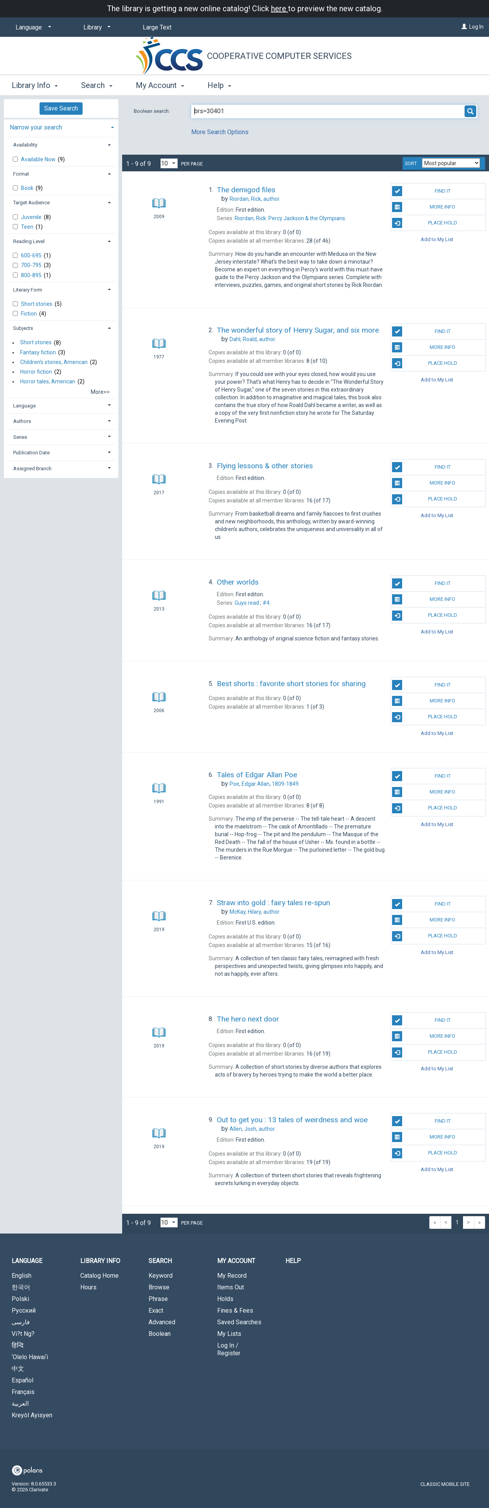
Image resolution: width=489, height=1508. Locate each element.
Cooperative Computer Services (279, 56)
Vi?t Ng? (23, 1333)
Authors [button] (22, 421)
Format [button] (21, 174)
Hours (88, 1287)
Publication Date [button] (31, 453)
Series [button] (20, 437)
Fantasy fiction (38, 352)
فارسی (21, 1322)
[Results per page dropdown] (169, 163)
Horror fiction (36, 372)
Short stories (37, 304)
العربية (20, 1403)
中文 (18, 1368)
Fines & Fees (235, 1310)
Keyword (161, 1275)
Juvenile (32, 217)
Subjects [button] (23, 328)
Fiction (29, 314)
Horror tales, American (47, 381)
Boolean (160, 1333)
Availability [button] (25, 145)
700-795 (32, 265)
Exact (156, 1310)
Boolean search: (152, 111)
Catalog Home (99, 1275)
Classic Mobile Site (445, 1484)
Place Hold (424, 223)
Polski (20, 1299)
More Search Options (220, 132)
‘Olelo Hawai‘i (30, 1357)
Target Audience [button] (31, 202)
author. (255, 199)
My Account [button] (160, 85)
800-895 (32, 275)
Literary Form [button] (27, 290)
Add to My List (437, 239)
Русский (24, 1310)
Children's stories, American (54, 362)
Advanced (162, 1322)
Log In (476, 27)
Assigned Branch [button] (32, 468)
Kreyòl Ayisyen (32, 1415)
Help (293, 1261)
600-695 (32, 255)
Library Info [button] (35, 85)
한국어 (21, 1287)
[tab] (61, 126)
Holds (225, 1299)
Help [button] (219, 85)
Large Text (157, 27)
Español (22, 1380)
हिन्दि (18, 1345)
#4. (253, 603)
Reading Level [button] (29, 241)
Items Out (230, 1287)
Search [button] (96, 85)
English (21, 1275)
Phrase (158, 1299)
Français (23, 1392)
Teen (28, 227)
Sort (411, 163)
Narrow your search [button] (36, 127)
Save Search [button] (61, 108)
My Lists (229, 1333)
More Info (423, 207)
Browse (159, 1287)
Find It (421, 191)
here (279, 8)
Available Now (39, 159)
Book (28, 188)
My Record (232, 1275)
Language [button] (24, 406)
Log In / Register (228, 1349)
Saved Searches (239, 1322)
